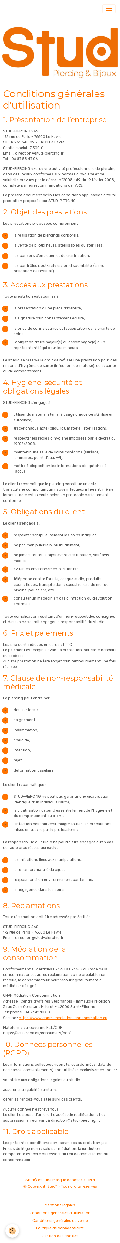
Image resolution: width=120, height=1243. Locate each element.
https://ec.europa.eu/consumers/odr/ (37, 1033)
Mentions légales (60, 1205)
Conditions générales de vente (60, 1220)
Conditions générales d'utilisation (60, 1213)
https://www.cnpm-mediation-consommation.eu (63, 1018)
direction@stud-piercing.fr (39, 153)
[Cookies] (12, 1231)
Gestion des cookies (60, 1236)
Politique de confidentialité (60, 1228)
